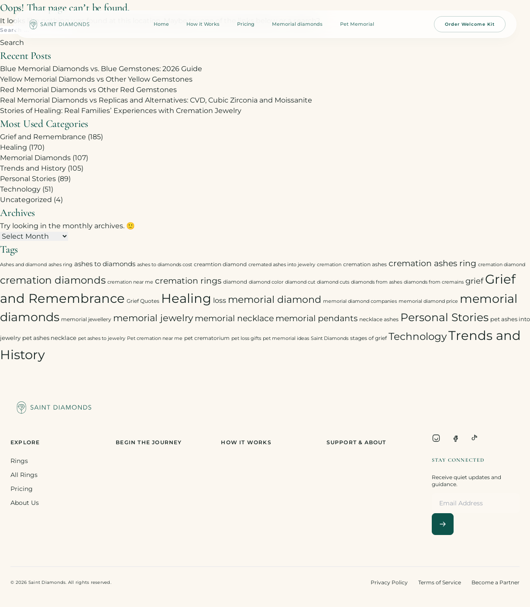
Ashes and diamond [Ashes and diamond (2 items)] (23, 264)
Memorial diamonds (297, 24)
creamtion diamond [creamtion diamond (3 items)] (220, 264)
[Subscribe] (443, 524)
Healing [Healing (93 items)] (186, 298)
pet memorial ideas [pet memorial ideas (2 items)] (286, 338)
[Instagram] (436, 438)
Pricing (246, 24)
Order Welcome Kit (470, 24)
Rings (19, 461)
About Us (24, 503)
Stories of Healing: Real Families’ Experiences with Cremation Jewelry (120, 110)
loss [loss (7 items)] (219, 300)
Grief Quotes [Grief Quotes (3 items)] (143, 301)
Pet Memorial (357, 24)
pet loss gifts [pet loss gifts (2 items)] (246, 338)
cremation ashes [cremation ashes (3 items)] (365, 264)
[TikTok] (474, 438)
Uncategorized (26, 199)
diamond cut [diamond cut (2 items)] (300, 282)
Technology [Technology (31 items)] (418, 336)
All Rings (24, 475)
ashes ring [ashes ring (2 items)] (60, 264)
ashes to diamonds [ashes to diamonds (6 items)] (104, 264)
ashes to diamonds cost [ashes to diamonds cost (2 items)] (164, 264)
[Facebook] (455, 438)
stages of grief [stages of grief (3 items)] (368, 338)
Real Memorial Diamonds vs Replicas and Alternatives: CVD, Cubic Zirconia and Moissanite (156, 100)
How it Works (203, 24)
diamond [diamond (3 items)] (235, 281)
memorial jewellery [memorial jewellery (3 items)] (86, 319)
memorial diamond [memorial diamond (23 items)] (274, 299)
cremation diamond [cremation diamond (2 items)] (501, 264)
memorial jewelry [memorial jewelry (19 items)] (153, 317)
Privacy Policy (389, 582)
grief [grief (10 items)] (474, 280)
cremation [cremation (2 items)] (329, 264)
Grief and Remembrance (43, 137)
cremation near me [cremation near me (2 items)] (130, 282)
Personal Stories (28, 179)
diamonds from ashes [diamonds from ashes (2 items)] (376, 282)
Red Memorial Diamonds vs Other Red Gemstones (88, 90)
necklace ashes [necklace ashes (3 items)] (379, 319)
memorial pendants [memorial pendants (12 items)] (316, 318)
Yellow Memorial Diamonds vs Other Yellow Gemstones (96, 79)
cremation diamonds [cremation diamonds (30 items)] (53, 280)
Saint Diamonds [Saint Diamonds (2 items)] (329, 338)
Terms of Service (439, 582)
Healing (13, 147)
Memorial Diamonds (35, 158)
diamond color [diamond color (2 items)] (266, 282)
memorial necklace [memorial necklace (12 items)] (234, 318)
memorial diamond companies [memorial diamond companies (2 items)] (360, 301)
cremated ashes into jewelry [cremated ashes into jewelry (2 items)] (281, 264)
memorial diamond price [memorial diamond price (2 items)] (428, 301)
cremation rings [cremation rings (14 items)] (188, 280)
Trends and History (33, 168)
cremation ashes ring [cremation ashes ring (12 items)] (432, 263)
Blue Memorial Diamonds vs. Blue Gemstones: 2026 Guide (101, 69)
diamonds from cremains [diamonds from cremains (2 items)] (434, 282)
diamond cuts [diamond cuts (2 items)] (333, 282)
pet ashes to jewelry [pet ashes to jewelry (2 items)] (101, 338)
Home (161, 24)
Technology (20, 189)
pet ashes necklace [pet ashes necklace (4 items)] (49, 337)
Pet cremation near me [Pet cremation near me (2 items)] (154, 338)
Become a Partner (495, 582)
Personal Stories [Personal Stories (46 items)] (444, 317)
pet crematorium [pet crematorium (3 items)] (207, 338)
